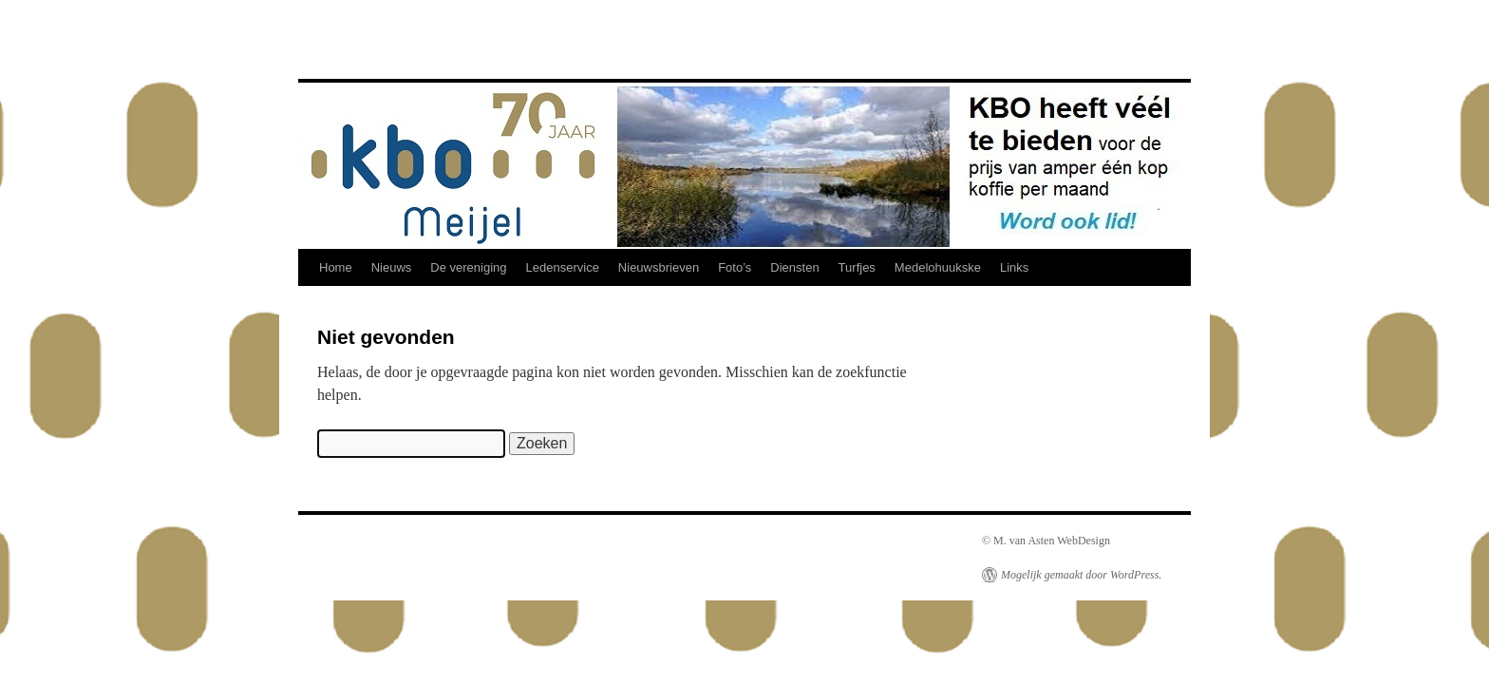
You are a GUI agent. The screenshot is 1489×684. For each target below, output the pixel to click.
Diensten (794, 267)
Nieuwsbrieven (658, 267)
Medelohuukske (938, 267)
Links (1014, 267)
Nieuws (391, 267)
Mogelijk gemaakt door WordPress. (1081, 574)
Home (335, 267)
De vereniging (468, 267)
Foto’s (734, 267)
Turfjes (857, 267)
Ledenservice (562, 267)
